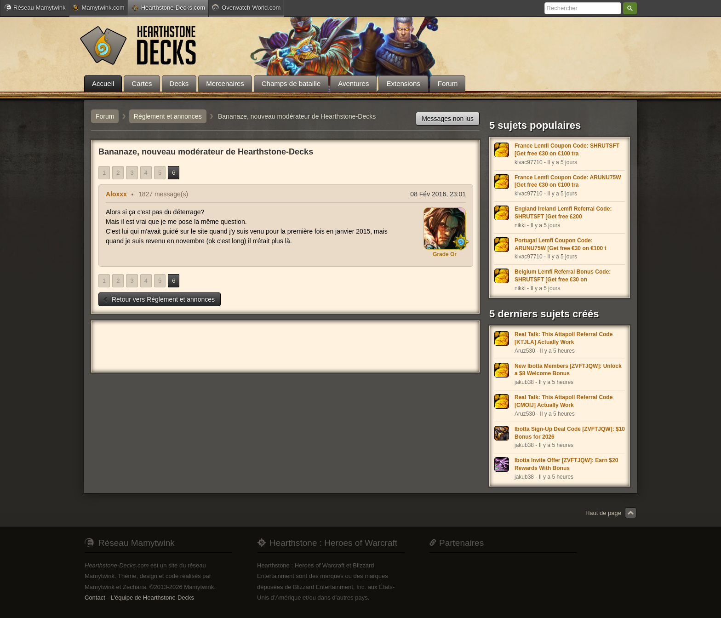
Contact (95, 597)
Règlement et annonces (168, 116)
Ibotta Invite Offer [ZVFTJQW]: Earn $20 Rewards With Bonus (566, 464)
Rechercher (630, 8)
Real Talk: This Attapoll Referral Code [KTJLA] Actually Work (563, 338)
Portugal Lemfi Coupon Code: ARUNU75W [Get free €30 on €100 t (560, 244)
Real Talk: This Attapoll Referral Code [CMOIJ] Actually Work (563, 401)
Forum (105, 116)
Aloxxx (116, 194)
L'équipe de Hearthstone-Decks (152, 597)
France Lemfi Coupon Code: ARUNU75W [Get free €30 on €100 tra (568, 181)
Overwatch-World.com (246, 7)
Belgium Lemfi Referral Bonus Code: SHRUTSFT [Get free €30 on (563, 276)
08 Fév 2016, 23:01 (438, 194)
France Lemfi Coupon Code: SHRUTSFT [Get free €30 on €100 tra (567, 150)
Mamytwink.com (98, 7)
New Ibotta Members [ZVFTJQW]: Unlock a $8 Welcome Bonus (568, 370)
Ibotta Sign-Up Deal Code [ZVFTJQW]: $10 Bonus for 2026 (570, 433)
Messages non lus (448, 118)
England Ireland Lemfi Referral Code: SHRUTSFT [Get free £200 (563, 213)
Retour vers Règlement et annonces (159, 299)
